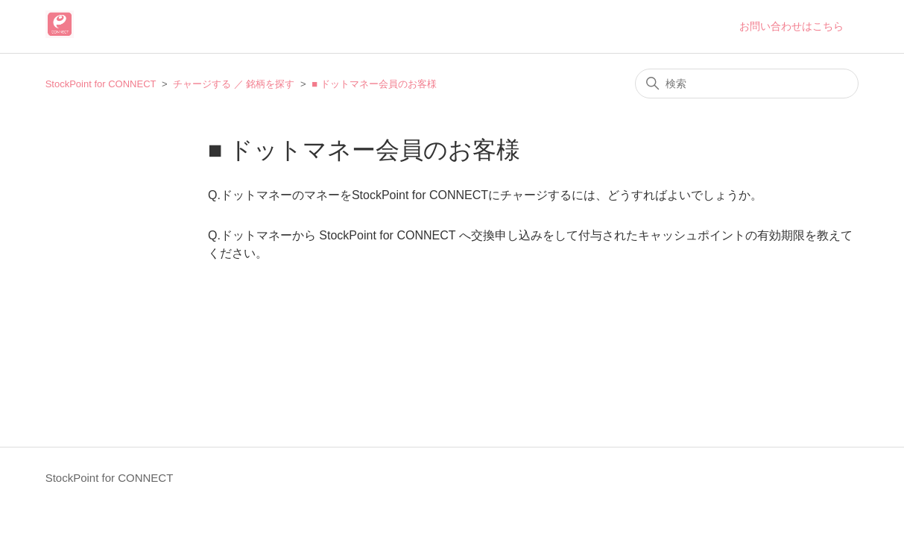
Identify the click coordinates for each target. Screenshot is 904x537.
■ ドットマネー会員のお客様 (374, 84)
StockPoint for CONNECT (101, 84)
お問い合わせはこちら (791, 26)
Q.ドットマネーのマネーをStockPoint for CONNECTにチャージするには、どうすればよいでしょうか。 (485, 195)
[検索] (747, 83)
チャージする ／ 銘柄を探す (233, 84)
